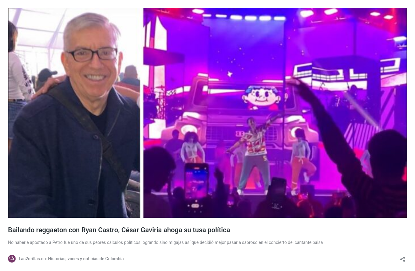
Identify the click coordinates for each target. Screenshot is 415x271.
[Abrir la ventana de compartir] (402, 257)
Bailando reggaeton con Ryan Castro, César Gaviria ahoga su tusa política (119, 230)
